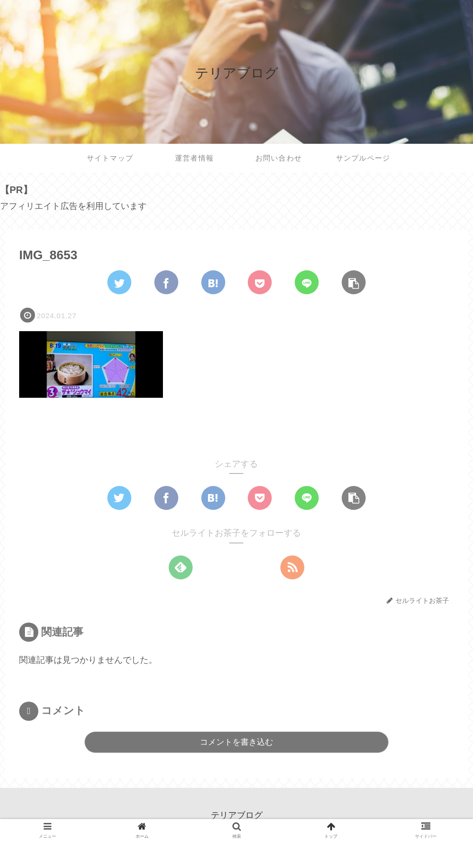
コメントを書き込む (236, 742)
